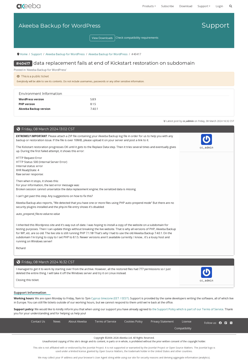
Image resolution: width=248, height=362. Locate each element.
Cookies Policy (133, 321)
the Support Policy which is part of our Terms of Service (187, 309)
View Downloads (102, 38)
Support (203, 6)
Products (148, 6)
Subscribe (167, 6)
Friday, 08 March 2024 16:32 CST (48, 262)
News (56, 321)
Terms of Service (105, 321)
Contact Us (38, 321)
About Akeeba (78, 321)
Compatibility (183, 328)
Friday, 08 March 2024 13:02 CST (48, 129)
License (186, 321)
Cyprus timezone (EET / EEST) (110, 298)
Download (185, 6)
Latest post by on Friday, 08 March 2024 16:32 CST (198, 121)
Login (219, 6)
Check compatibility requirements (137, 38)
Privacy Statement (162, 321)
